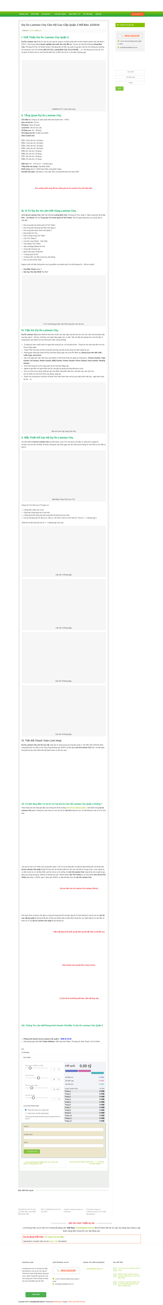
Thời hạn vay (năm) (31, 1085)
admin (40, 30)
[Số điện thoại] (64, 1137)
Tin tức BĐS (88, 14)
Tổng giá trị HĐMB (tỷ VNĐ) (34, 1065)
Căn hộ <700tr (60, 14)
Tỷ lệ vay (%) (29, 1075)
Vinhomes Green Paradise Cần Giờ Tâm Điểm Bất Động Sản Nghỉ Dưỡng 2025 (129, 1283)
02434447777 (137, 14)
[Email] (64, 1145)
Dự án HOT (46, 14)
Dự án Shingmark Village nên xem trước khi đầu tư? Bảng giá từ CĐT (40, 1162)
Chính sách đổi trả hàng (76, 1301)
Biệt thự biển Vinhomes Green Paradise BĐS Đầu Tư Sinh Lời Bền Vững (129, 1276)
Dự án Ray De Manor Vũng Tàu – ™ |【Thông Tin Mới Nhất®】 (87, 1162)
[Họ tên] (64, 1129)
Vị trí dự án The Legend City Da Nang (129, 1269)
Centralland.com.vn (94, 1269)
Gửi (119, 88)
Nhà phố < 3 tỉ (74, 14)
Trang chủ (23, 14)
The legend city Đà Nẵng (54, 1237)
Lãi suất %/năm (30, 1095)
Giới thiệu (35, 14)
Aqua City (53, 1241)
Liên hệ (98, 14)
